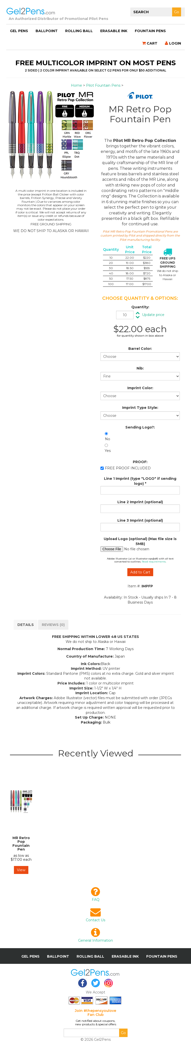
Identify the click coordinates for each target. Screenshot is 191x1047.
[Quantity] (125, 315)
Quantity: (140, 307)
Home (76, 85)
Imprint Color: (140, 388)
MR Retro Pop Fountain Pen (21, 844)
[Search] (157, 11)
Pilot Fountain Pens (103, 85)
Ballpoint (47, 31)
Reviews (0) (53, 624)
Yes (108, 450)
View (21, 870)
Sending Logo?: (140, 427)
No (107, 439)
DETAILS (25, 624)
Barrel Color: (140, 348)
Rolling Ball (79, 31)
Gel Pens (19, 31)
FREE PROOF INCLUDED (128, 468)
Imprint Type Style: (140, 407)
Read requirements (154, 561)
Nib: (140, 368)
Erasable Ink (113, 31)
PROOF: (140, 462)
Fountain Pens (150, 31)
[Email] (91, 1033)
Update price (153, 314)
